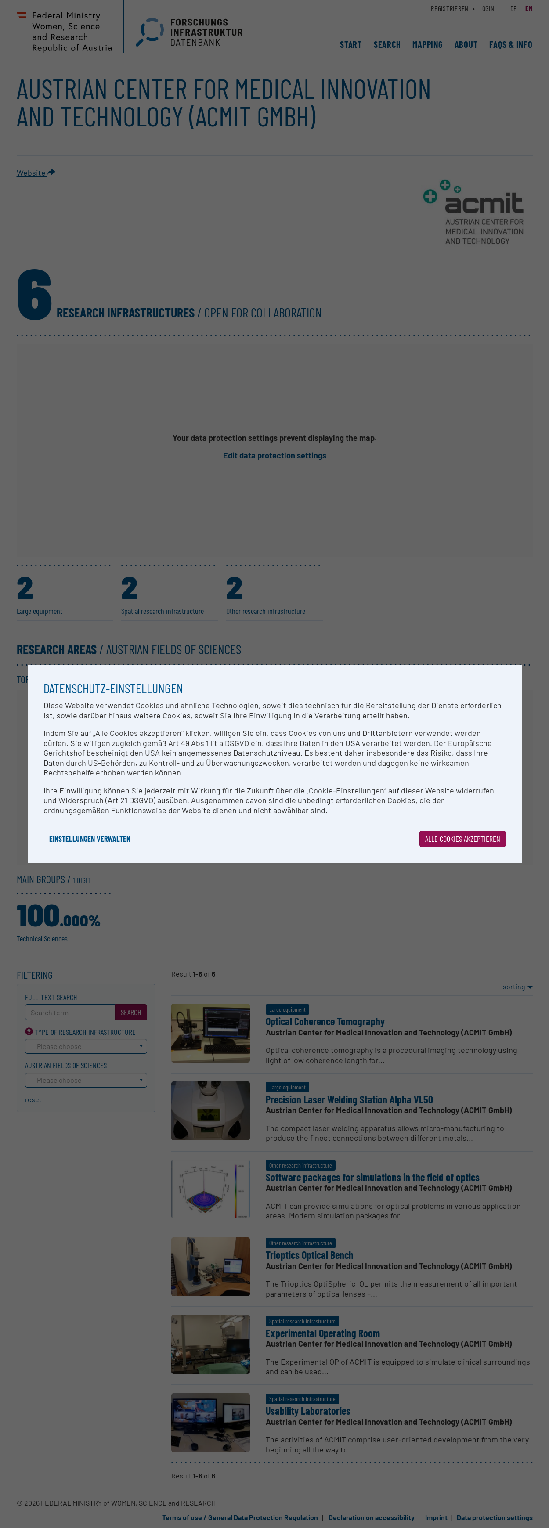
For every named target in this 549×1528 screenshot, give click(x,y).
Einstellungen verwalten (89, 838)
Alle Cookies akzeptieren (462, 838)
